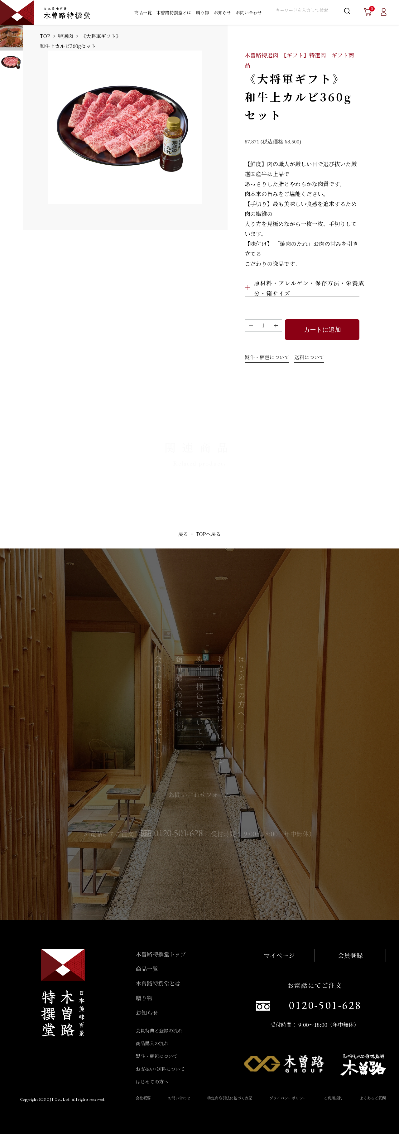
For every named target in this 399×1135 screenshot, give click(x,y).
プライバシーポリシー (287, 1099)
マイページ (279, 956)
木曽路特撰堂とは (173, 12)
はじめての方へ (152, 1082)
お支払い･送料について (160, 1070)
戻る (183, 535)
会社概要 (143, 1099)
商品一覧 (142, 12)
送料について (309, 358)
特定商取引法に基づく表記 (229, 1099)
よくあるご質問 (373, 1099)
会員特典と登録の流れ (159, 1031)
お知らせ (222, 12)
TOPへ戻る (208, 535)
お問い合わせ (249, 12)
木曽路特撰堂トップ (161, 955)
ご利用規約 (333, 1099)
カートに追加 (322, 330)
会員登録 (350, 956)
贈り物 (202, 12)
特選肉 (65, 36)
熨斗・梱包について (267, 358)
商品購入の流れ (152, 1044)
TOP (45, 36)
